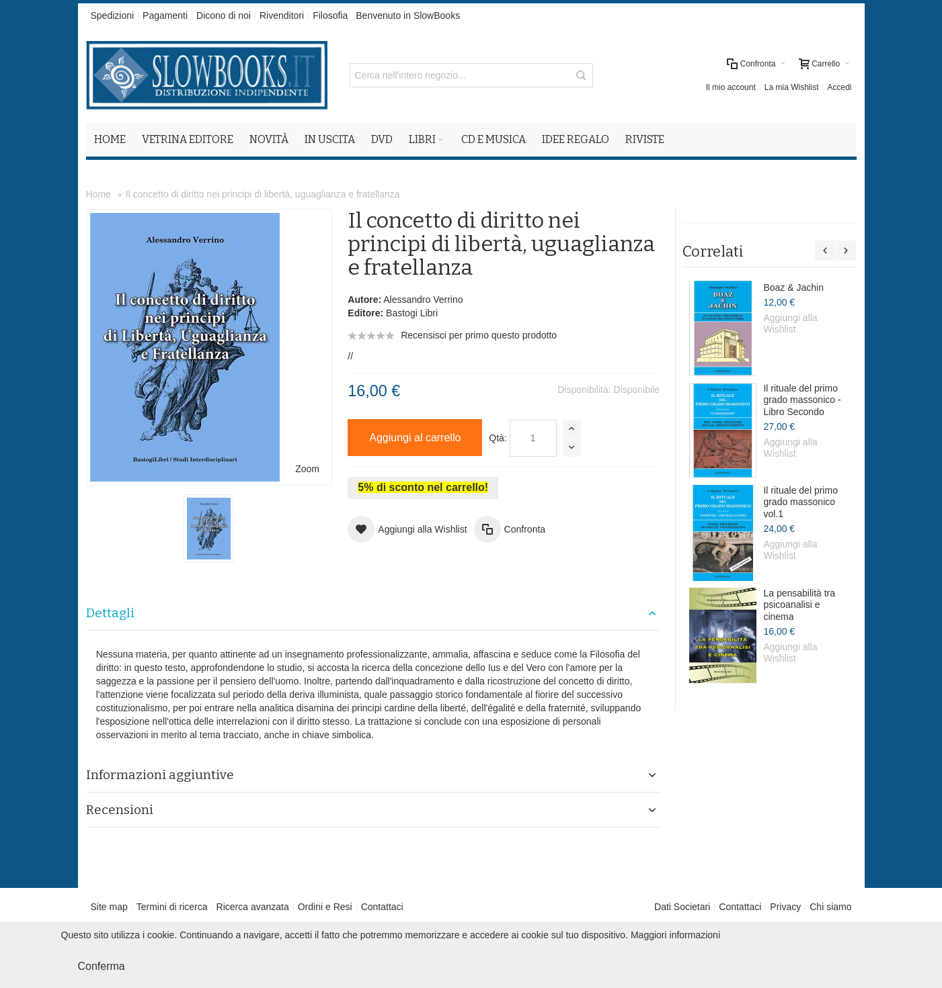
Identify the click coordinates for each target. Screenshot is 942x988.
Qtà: (497, 438)
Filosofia (330, 15)
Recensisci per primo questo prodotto (479, 335)
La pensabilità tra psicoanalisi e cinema (799, 605)
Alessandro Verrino (423, 299)
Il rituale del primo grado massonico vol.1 (800, 502)
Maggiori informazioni (675, 935)
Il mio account (731, 87)
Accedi (839, 87)
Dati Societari (682, 906)
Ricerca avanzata (253, 906)
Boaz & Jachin (793, 287)
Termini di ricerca (172, 906)
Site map (109, 906)
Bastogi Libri (412, 313)
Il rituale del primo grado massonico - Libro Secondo (801, 400)
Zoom (307, 468)
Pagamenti (165, 15)
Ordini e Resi (325, 906)
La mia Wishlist (791, 87)
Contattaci (382, 906)
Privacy (785, 906)
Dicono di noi (223, 15)
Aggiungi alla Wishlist (790, 323)
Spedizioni (112, 15)
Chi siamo (830, 906)
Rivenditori (282, 15)
